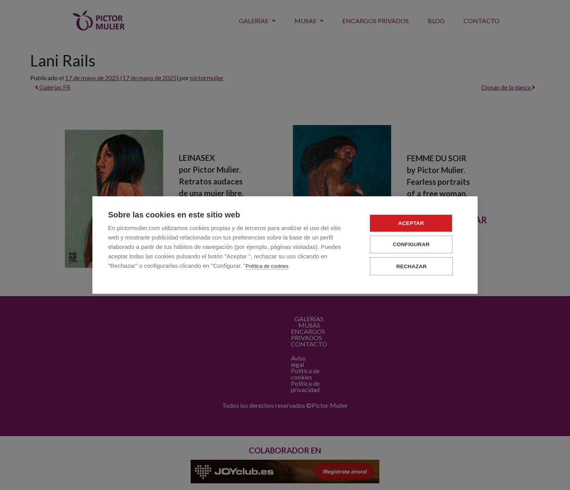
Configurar (414, 245)
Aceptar (415, 224)
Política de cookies (267, 266)
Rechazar (415, 266)
